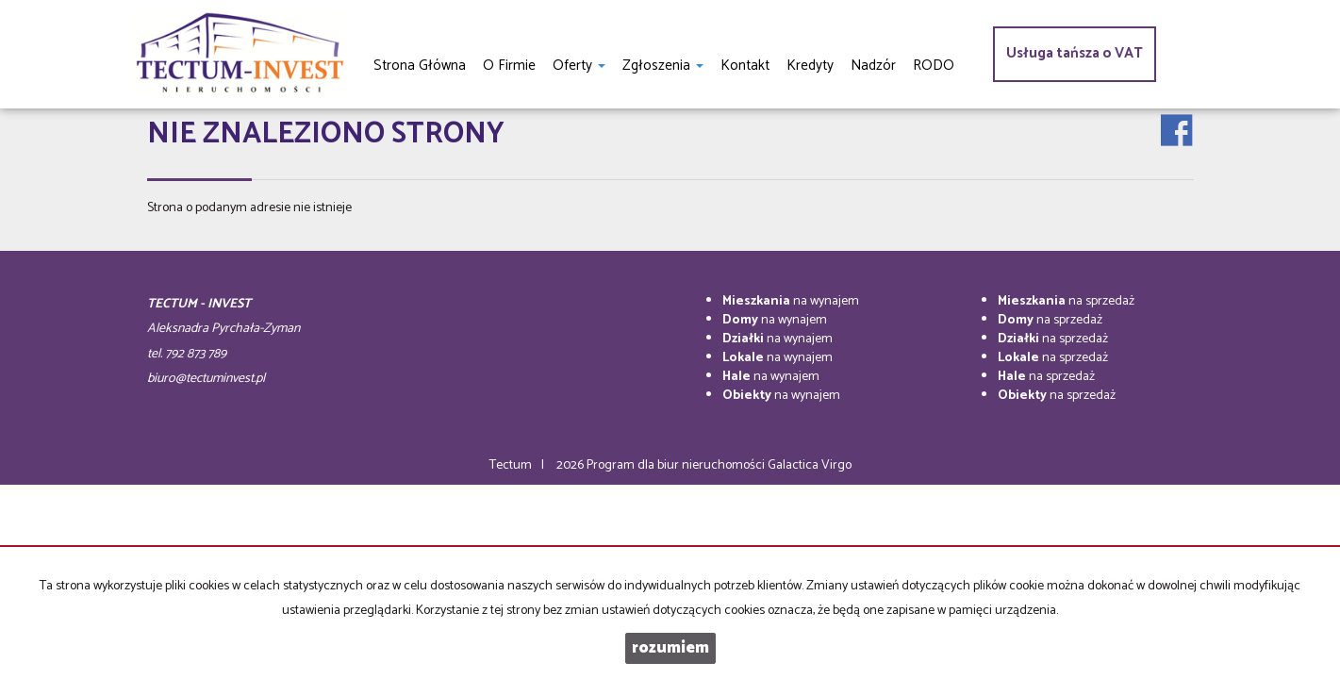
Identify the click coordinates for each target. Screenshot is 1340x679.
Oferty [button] (579, 65)
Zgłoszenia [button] (662, 65)
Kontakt (744, 65)
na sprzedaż (1066, 301)
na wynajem (790, 301)
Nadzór (873, 65)
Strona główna (419, 65)
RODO (933, 65)
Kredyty (810, 65)
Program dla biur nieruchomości (677, 465)
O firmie (509, 65)
